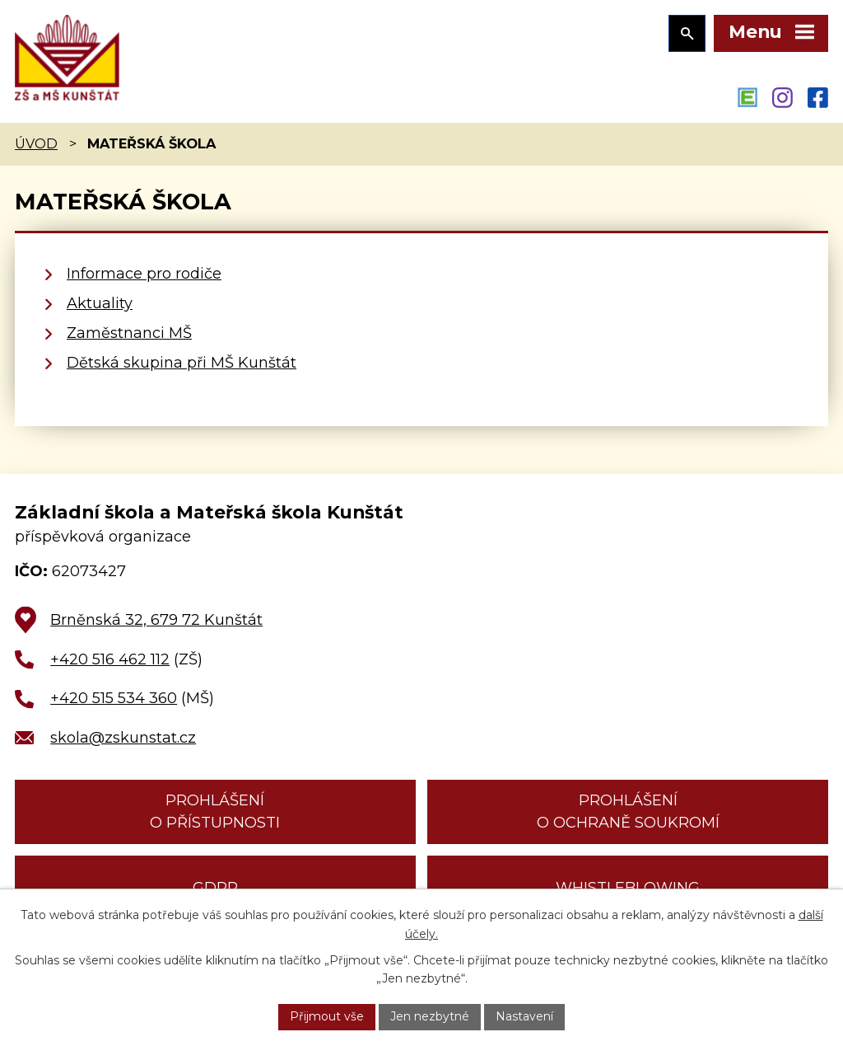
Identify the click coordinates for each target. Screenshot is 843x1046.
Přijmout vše (327, 1016)
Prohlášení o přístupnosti (215, 811)
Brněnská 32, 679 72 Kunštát (156, 620)
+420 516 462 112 (110, 659)
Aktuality (100, 303)
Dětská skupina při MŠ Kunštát (181, 363)
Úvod (36, 143)
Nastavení (524, 1016)
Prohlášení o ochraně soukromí (628, 811)
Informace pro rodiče (144, 274)
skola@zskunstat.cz (123, 738)
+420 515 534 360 (113, 698)
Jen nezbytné (429, 1016)
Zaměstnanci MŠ (129, 333)
